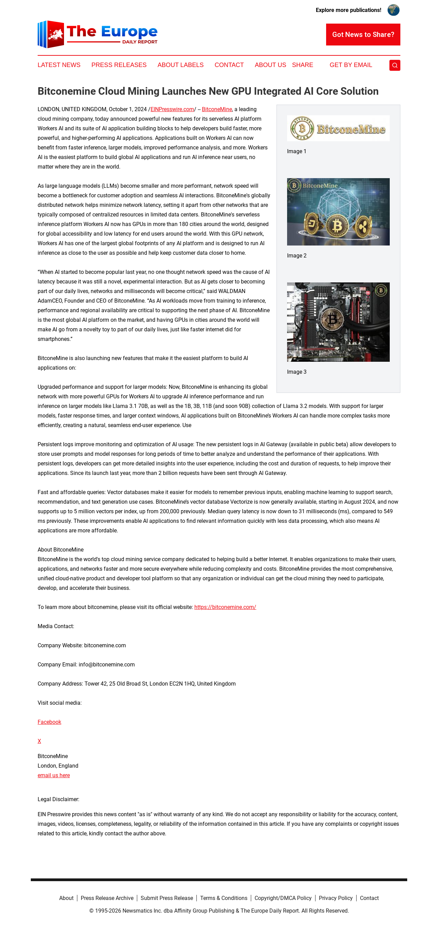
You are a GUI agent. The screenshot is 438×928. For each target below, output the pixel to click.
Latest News (59, 65)
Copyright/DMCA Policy (283, 898)
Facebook (49, 722)
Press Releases (118, 65)
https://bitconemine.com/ (225, 607)
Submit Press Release (167, 898)
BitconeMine (217, 109)
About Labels (180, 65)
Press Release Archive (107, 898)
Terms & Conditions (223, 898)
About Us (270, 65)
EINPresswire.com (172, 109)
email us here (54, 775)
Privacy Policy (336, 898)
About (66, 898)
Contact (229, 65)
